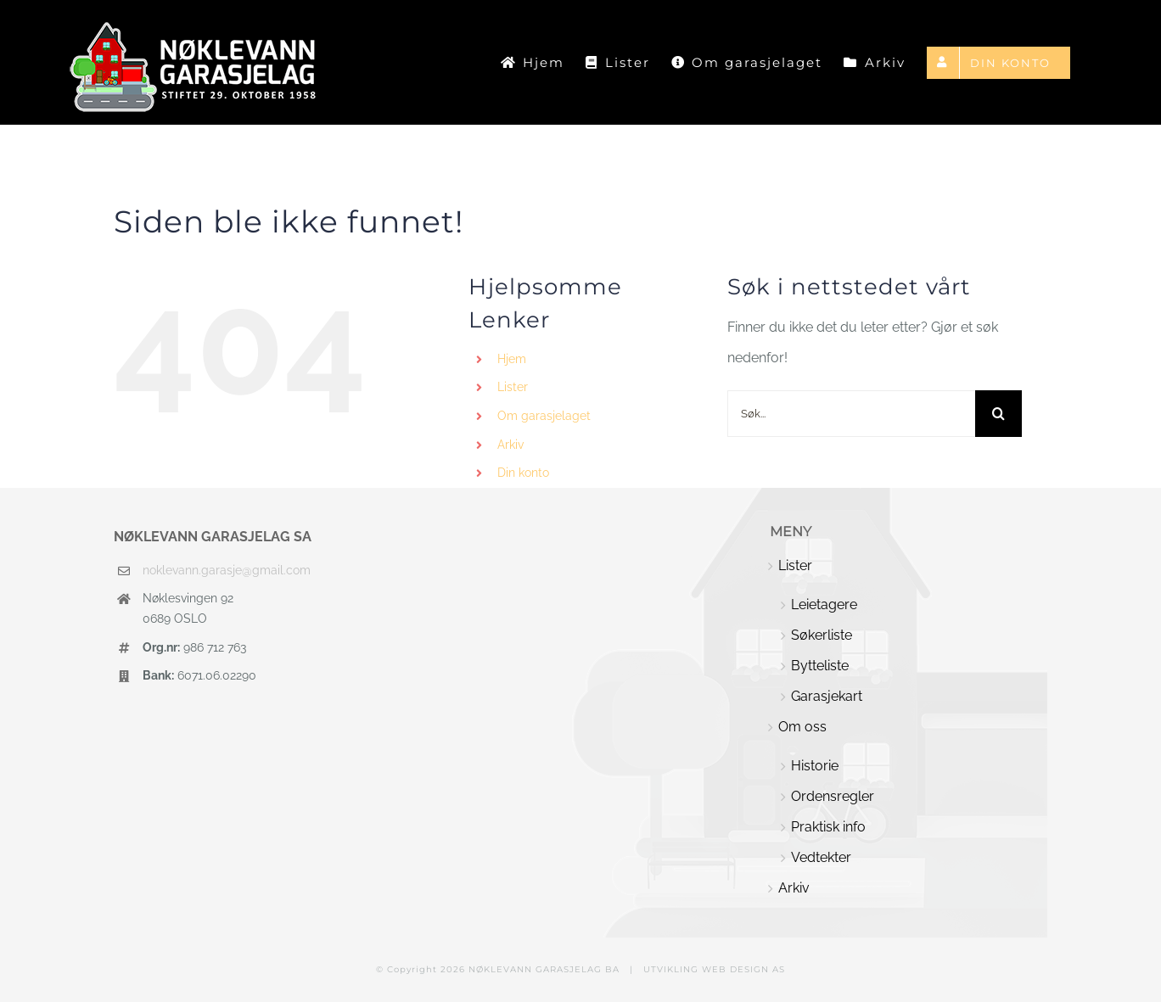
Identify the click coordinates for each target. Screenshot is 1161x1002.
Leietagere (824, 604)
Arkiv (510, 444)
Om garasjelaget (544, 416)
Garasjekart (826, 696)
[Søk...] (851, 413)
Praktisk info (828, 827)
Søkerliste (821, 635)
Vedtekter (821, 857)
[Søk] (998, 413)
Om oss (802, 727)
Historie (814, 766)
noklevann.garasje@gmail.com (227, 570)
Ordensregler (832, 796)
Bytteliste (820, 666)
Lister (512, 387)
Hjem (511, 359)
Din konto (523, 472)
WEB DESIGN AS (743, 969)
